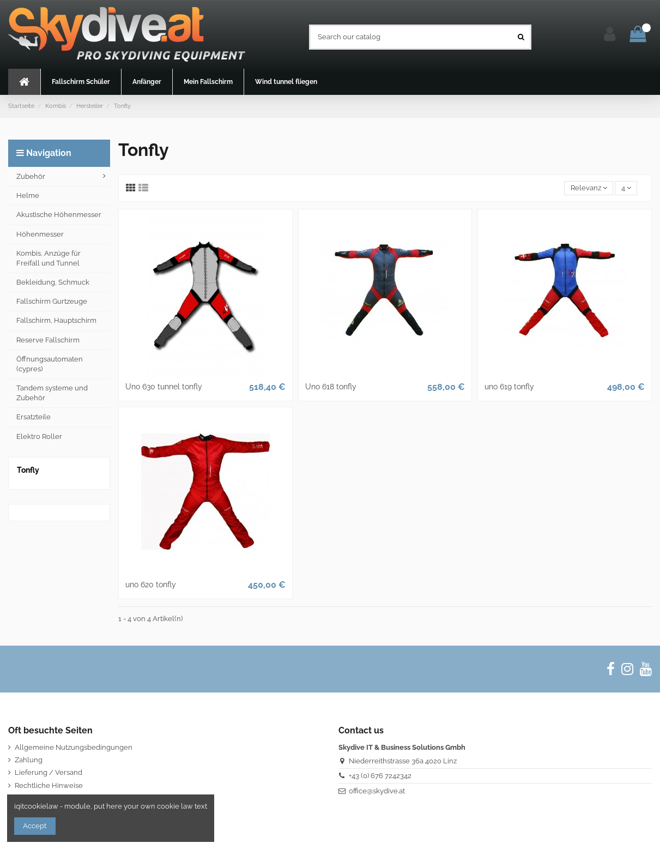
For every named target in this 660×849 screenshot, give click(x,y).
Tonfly (28, 470)
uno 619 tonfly (509, 386)
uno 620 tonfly (150, 584)
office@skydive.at (377, 791)
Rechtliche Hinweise (49, 785)
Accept (34, 826)
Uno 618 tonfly (330, 386)
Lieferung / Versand (48, 772)
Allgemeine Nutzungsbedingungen (73, 747)
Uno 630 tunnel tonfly (163, 386)
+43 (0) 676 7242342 (380, 776)
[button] (80, 82)
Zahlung (29, 760)
